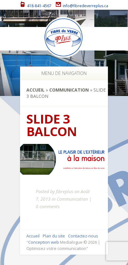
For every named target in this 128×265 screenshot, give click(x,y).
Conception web (43, 242)
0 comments (48, 206)
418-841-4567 (35, 5)
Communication (69, 90)
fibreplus (64, 191)
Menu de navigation (62, 73)
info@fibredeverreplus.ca (82, 5)
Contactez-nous (83, 236)
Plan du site (54, 236)
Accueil (35, 90)
